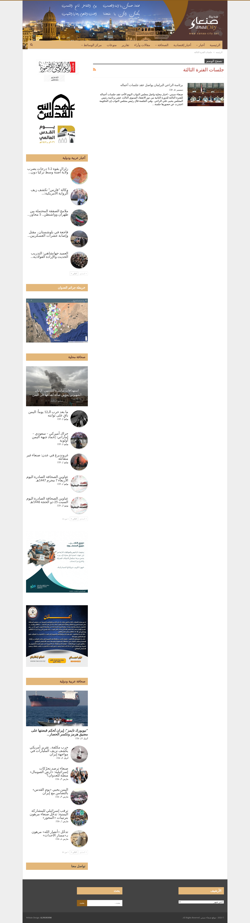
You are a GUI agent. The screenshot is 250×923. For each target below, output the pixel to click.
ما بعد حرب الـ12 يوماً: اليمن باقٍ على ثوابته (48, 413)
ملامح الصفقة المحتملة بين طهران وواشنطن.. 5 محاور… (47, 212)
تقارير (125, 45)
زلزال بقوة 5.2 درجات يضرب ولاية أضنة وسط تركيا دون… (47, 170)
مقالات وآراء (142, 45)
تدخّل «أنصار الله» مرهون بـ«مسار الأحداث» (50, 833)
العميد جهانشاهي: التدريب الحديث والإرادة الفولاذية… (49, 255)
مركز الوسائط (93, 45)
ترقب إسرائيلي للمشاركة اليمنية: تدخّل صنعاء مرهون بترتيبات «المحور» (49, 814)
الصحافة (163, 45)
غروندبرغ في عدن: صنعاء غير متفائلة (47, 457)
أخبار (202, 45)
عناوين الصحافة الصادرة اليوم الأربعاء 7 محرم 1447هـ (47, 478)
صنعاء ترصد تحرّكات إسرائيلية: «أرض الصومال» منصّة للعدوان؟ (49, 771)
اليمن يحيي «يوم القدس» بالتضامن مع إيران (50, 791)
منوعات (112, 45)
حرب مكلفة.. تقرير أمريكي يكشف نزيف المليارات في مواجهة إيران (49, 750)
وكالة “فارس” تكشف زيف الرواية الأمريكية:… (49, 191)
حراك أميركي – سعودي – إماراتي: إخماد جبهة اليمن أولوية (50, 436)
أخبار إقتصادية (182, 45)
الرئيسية (215, 45)
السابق (83, 274)
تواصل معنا (78, 866)
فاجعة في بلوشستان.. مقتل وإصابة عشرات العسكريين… (48, 234)
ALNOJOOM (46, 917)
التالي (74, 274)
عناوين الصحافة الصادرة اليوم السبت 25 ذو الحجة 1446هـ (47, 500)
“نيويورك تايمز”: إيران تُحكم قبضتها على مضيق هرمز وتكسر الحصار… (59, 732)
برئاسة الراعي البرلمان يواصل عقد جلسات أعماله (151, 85)
